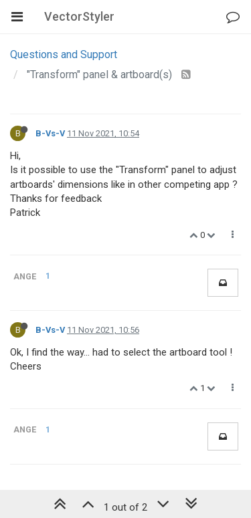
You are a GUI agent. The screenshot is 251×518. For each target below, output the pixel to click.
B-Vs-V (50, 133)
